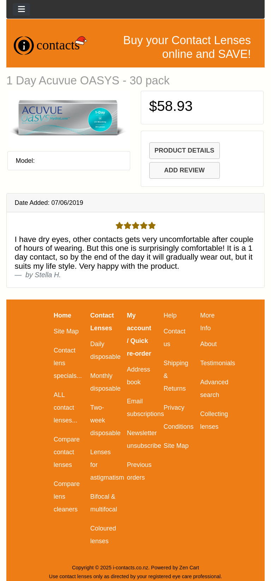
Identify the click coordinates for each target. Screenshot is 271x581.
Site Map (66, 331)
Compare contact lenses (67, 452)
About (208, 344)
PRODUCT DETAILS (185, 150)
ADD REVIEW (184, 170)
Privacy (173, 407)
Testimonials (217, 363)
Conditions (178, 426)
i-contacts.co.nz (130, 567)
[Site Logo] (51, 45)
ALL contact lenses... (65, 407)
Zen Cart (189, 567)
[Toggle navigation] (21, 9)
